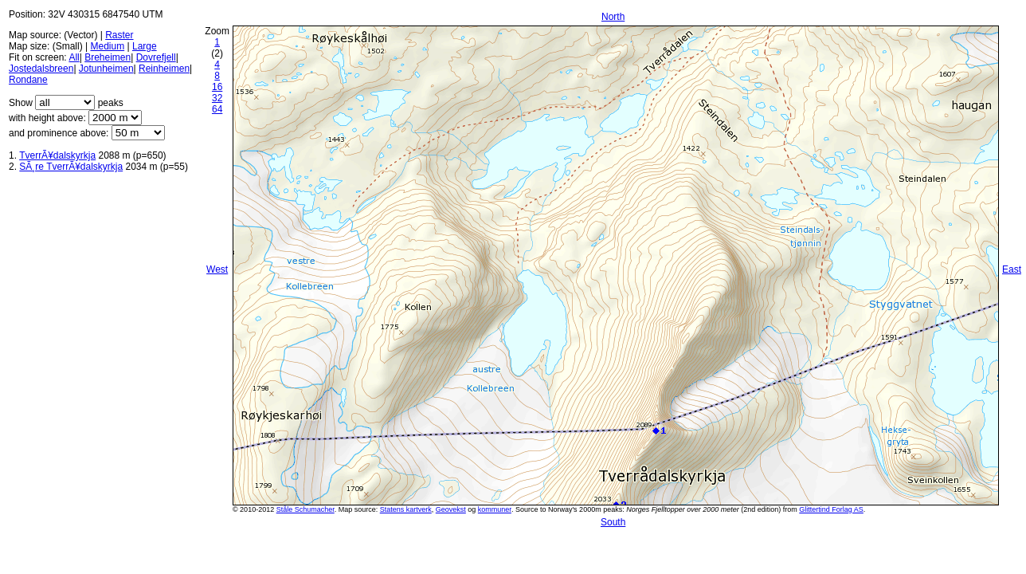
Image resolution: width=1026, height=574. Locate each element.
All (74, 57)
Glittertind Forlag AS (831, 509)
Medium (107, 46)
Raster (119, 35)
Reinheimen (164, 68)
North (613, 16)
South (613, 522)
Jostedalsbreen (41, 68)
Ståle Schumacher (305, 509)
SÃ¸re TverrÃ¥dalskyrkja (71, 166)
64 (217, 109)
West (217, 269)
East (1011, 269)
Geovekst (451, 509)
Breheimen (107, 57)
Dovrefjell (156, 57)
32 (217, 98)
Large (144, 46)
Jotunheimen (106, 68)
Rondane (28, 79)
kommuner (494, 509)
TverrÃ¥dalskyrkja (57, 155)
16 (217, 86)
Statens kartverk (406, 509)
